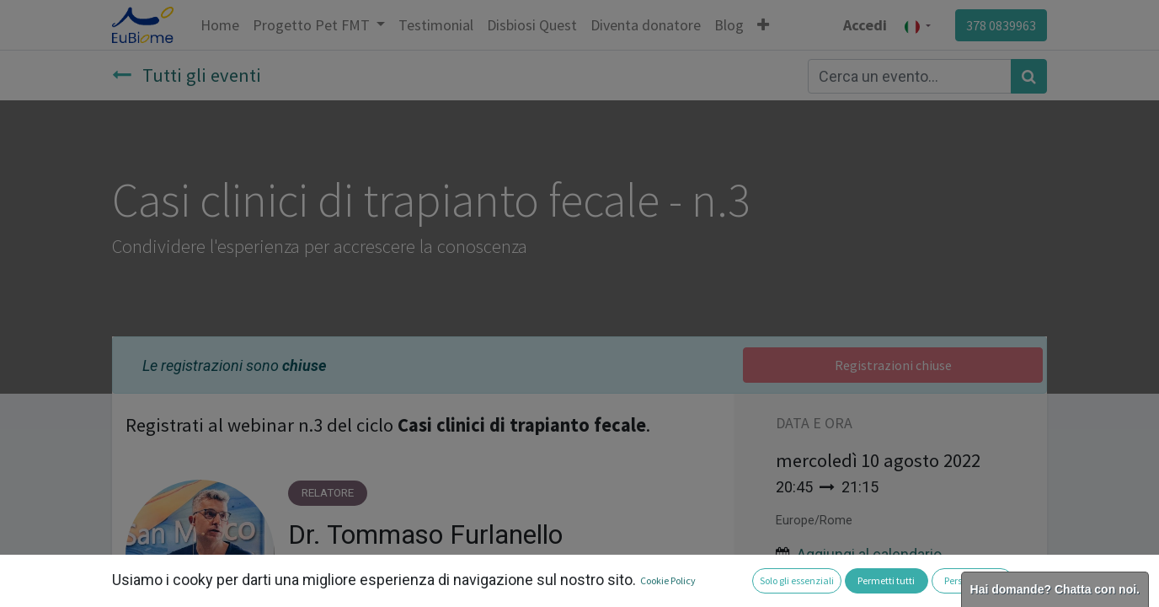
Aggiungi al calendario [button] (869, 554)
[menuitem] (220, 25)
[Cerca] (1029, 76)
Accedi (865, 25)
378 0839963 (1001, 25)
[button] (763, 25)
